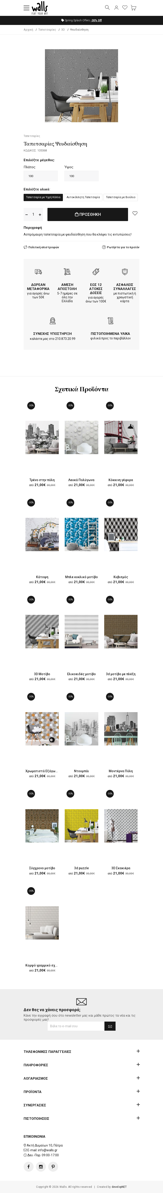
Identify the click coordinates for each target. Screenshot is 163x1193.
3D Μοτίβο (42, 674)
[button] (27, 8)
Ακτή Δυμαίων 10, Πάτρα (45, 1145)
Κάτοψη (42, 577)
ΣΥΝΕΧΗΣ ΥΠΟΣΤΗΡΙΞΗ (52, 334)
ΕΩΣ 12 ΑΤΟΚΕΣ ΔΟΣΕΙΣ (96, 289)
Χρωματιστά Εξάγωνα (42, 771)
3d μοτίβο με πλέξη (121, 674)
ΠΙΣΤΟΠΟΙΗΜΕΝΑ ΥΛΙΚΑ (110, 334)
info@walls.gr (47, 1150)
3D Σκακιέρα (120, 868)
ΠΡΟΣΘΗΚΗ (88, 214)
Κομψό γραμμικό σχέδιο (43, 965)
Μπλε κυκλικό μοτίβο (81, 577)
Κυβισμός (121, 577)
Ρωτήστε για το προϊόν (123, 247)
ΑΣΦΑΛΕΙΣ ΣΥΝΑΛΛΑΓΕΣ (125, 287)
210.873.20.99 (65, 339)
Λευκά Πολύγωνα (81, 480)
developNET (119, 1186)
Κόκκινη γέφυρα (121, 480)
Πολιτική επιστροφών (43, 247)
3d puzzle (81, 868)
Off (96, 20)
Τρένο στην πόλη (42, 480)
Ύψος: (69, 167)
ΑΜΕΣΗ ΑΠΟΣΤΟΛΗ (67, 287)
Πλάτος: (30, 167)
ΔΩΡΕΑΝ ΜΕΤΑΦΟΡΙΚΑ (38, 287)
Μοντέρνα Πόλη (121, 771)
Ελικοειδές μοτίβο (81, 674)
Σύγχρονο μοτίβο (42, 868)
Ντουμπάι (81, 771)
